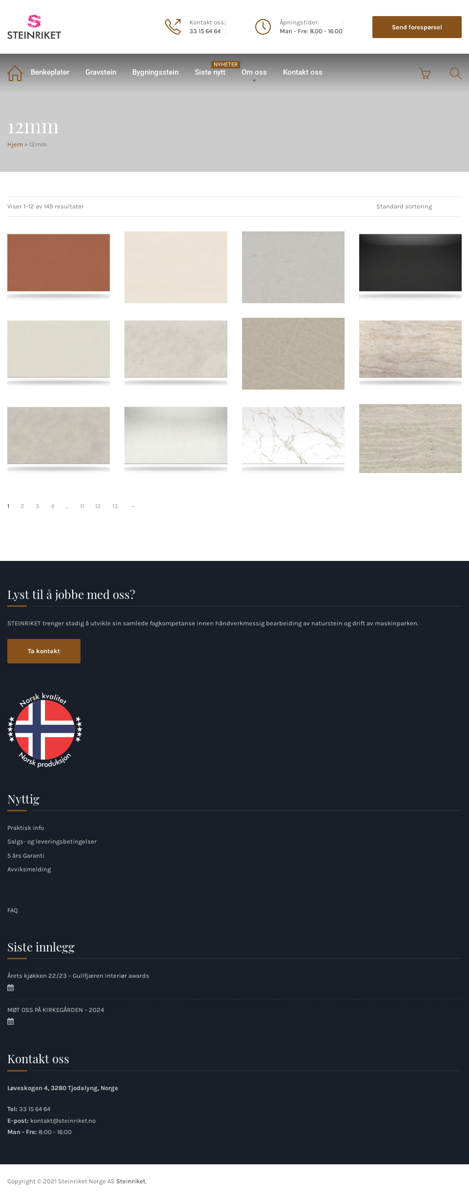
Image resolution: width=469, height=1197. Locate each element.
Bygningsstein (155, 72)
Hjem (14, 72)
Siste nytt (214, 69)
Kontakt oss (303, 72)
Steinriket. (131, 1181)
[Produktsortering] (415, 206)
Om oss (254, 72)
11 (82, 506)
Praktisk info (25, 827)
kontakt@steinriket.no (63, 1120)
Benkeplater (50, 72)
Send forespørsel (417, 27)
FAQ (12, 910)
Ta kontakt (44, 651)
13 (115, 506)
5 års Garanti (25, 855)
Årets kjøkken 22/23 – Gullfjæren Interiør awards (78, 975)
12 (98, 506)
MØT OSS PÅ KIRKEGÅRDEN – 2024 (55, 1009)
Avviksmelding (29, 869)
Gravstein (100, 72)
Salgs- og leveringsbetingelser (52, 841)
